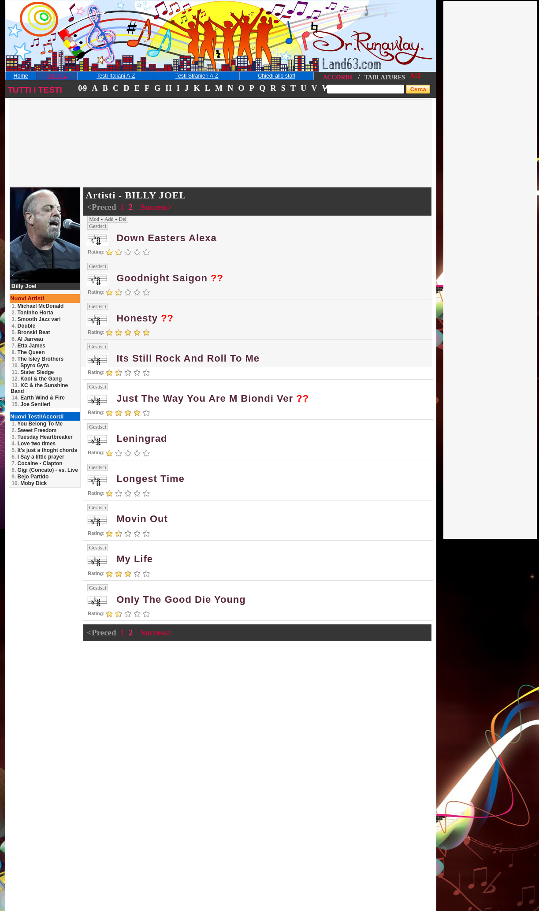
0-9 (82, 88)
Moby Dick (29, 483)
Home (21, 76)
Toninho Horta (32, 313)
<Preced (102, 207)
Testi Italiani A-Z (116, 76)
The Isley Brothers (37, 359)
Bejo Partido (29, 477)
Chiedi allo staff (276, 76)
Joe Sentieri (30, 404)
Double (23, 326)
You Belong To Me (37, 424)
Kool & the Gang (36, 379)
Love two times (33, 444)
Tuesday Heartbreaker (42, 437)
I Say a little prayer (37, 457)
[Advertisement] (490, 133)
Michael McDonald (37, 306)
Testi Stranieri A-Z (197, 76)
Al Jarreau (27, 339)
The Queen (28, 352)
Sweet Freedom (33, 430)
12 (417, 75)
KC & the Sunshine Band (39, 388)
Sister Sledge (32, 372)
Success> (156, 207)
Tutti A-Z (56, 76)
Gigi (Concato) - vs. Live (44, 470)
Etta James (28, 346)
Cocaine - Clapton (36, 463)
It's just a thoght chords (44, 450)
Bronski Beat (30, 332)
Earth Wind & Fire (38, 398)
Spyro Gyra (30, 365)
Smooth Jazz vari (35, 319)
